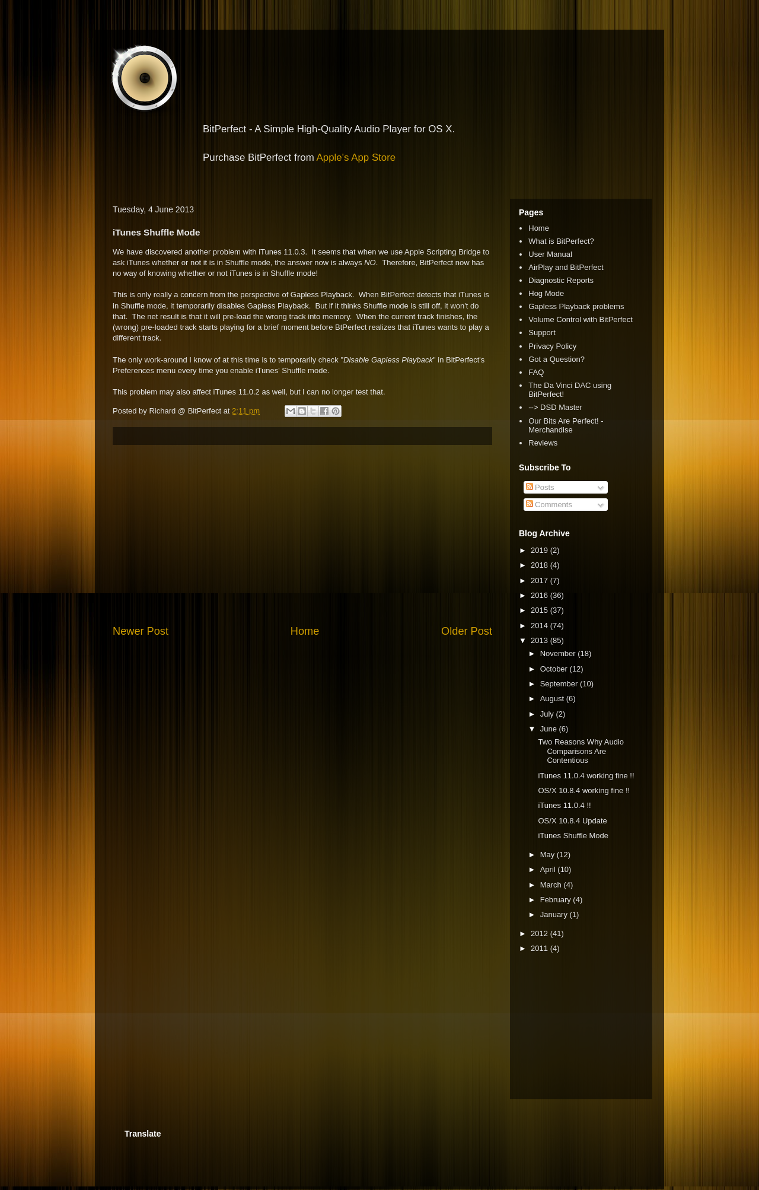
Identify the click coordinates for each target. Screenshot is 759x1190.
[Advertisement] (302, 534)
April (549, 869)
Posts (540, 487)
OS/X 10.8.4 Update (572, 820)
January (555, 914)
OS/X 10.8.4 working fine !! (584, 790)
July (548, 713)
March (552, 884)
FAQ (536, 372)
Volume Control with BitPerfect (580, 319)
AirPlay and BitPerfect (565, 267)
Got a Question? (556, 359)
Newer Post (140, 631)
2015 (540, 610)
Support (542, 332)
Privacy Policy (552, 346)
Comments (549, 504)
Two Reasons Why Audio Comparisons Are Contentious (581, 751)
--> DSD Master (555, 407)
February (556, 899)
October (555, 668)
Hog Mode (546, 293)
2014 (540, 625)
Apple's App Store (356, 157)
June (549, 728)
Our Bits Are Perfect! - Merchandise (565, 425)
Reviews (542, 442)
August (553, 698)
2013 (540, 640)
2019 (540, 550)
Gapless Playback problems (576, 306)
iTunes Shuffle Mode (573, 835)
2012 (540, 933)
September (560, 683)
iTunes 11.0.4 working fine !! (586, 775)
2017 (540, 580)
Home (305, 631)
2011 (540, 948)
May (548, 854)
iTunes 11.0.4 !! (564, 805)
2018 (540, 565)
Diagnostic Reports (561, 280)
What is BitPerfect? (561, 241)
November (559, 653)
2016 (540, 595)
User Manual (550, 254)
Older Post (466, 631)
